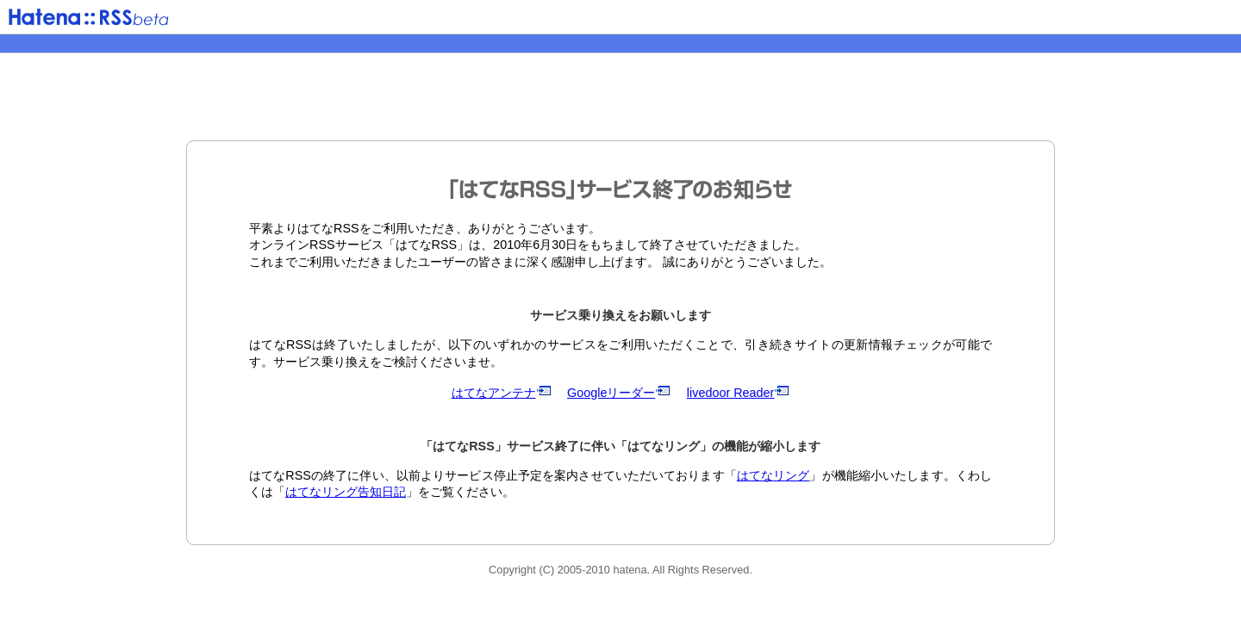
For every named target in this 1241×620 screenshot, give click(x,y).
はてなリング (773, 475)
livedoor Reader (738, 393)
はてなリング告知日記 (345, 492)
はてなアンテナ (502, 393)
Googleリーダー (618, 393)
